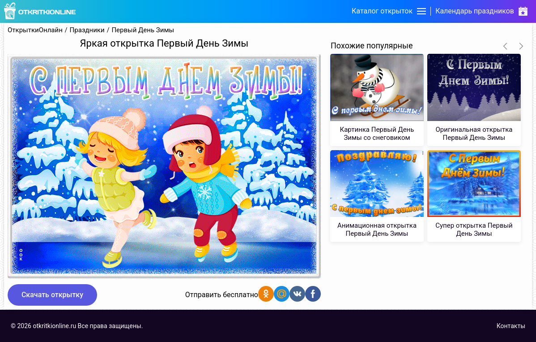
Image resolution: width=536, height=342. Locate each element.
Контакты (511, 325)
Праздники (87, 30)
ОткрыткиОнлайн (35, 30)
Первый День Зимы (142, 30)
